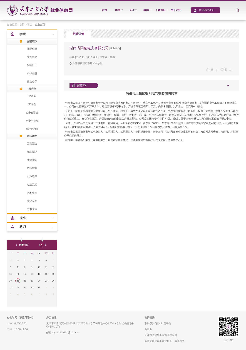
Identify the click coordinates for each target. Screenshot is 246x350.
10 (39, 267)
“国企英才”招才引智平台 (158, 323)
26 (53, 280)
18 (46, 274)
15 (25, 274)
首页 (104, 10)
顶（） (213, 69)
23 (32, 280)
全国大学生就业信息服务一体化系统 (165, 341)
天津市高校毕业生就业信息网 (161, 335)
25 (46, 280)
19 (53, 274)
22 (25, 280)
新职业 (148, 329)
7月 (41, 244)
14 (17, 274)
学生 (119, 10)
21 (18, 281)
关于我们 (176, 10)
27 (10, 287)
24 (39, 280)
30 (17, 260)
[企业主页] (115, 48)
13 (10, 274)
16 (32, 274)
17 (39, 274)
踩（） (227, 69)
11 (46, 267)
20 (10, 280)
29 (10, 260)
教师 (147, 10)
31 (39, 287)
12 (53, 267)
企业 (133, 10)
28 (17, 287)
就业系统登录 (205, 10)
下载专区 (161, 10)
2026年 (23, 244)
